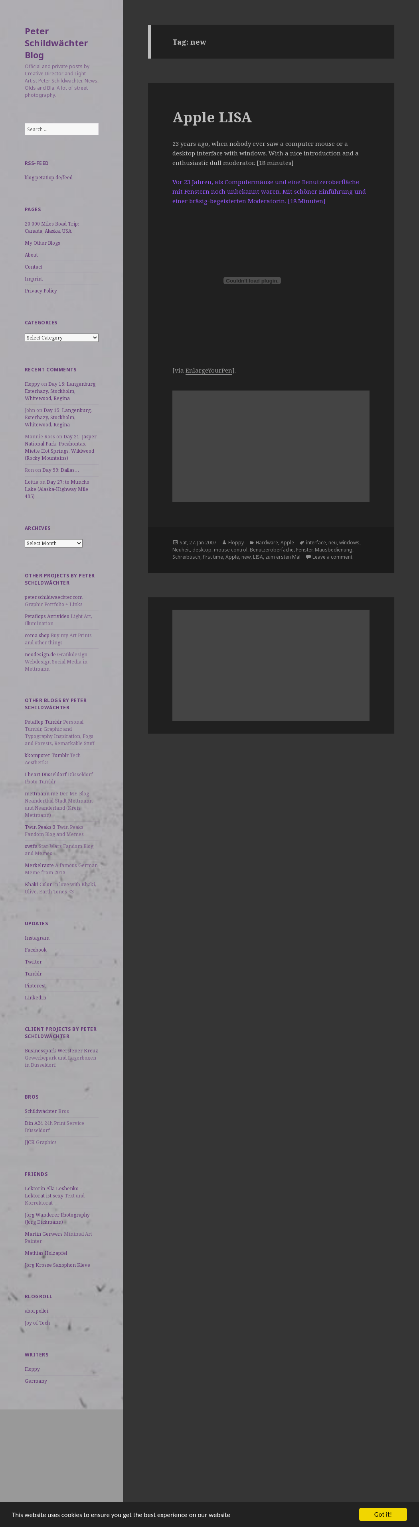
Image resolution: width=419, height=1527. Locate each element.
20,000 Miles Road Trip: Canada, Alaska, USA (52, 227)
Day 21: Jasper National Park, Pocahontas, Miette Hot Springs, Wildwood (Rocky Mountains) (61, 447)
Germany (36, 1381)
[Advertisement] (61, 1459)
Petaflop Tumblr (43, 721)
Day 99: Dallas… (60, 470)
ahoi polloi (36, 1310)
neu (332, 542)
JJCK (30, 1142)
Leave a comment (332, 556)
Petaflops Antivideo (47, 616)
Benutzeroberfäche (272, 549)
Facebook (36, 949)
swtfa (31, 846)
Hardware (267, 542)
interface (316, 542)
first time (213, 556)
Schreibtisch (186, 556)
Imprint (34, 278)
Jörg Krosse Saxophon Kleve (57, 1265)
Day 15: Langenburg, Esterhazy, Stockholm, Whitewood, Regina (61, 391)
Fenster (304, 549)
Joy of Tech (37, 1322)
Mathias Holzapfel (46, 1253)
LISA (258, 556)
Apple (287, 542)
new (246, 556)
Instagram (37, 937)
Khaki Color (38, 884)
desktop (201, 549)
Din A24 (34, 1123)
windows (349, 542)
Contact (33, 266)
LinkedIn (35, 997)
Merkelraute (39, 865)
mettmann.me (41, 793)
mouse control (230, 549)
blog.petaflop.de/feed (49, 177)
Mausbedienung (333, 549)
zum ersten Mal (282, 556)
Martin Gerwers (44, 1234)
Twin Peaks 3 (40, 827)
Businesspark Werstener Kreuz (61, 1050)
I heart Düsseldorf (46, 774)
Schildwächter (41, 1111)
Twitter (33, 961)
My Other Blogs (42, 242)
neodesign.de (40, 654)
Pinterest (35, 985)
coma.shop (37, 635)
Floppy (32, 384)
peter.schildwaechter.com (54, 597)
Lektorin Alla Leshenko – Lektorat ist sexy (53, 1192)
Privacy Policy (41, 290)
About (31, 254)
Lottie (31, 482)
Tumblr (33, 973)
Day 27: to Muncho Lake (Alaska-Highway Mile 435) (57, 489)
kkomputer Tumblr (47, 755)
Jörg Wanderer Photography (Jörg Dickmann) (57, 1218)
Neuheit (181, 549)
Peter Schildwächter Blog (56, 43)
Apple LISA (212, 117)
